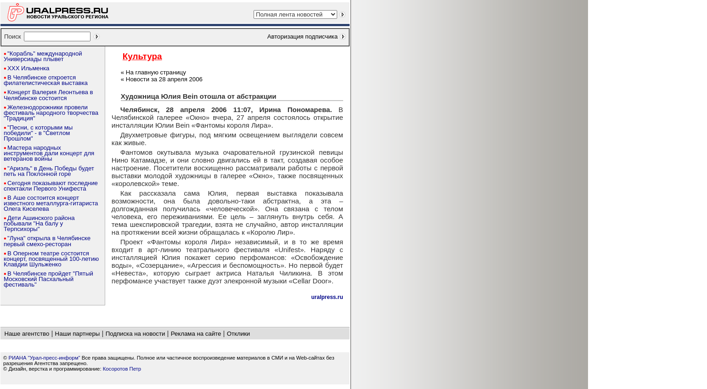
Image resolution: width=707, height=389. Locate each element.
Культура (142, 56)
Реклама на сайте (196, 333)
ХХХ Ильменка (28, 68)
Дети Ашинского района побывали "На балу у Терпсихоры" (39, 223)
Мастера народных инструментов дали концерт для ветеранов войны (49, 153)
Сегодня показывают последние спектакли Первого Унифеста (51, 186)
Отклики (238, 333)
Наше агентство (26, 333)
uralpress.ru (327, 297)
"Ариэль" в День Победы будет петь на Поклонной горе (49, 171)
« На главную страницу (153, 72)
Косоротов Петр (122, 369)
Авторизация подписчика (302, 36)
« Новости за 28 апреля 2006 (162, 79)
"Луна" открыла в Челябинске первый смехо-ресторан (47, 241)
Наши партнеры (77, 333)
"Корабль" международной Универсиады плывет (43, 56)
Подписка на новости (135, 333)
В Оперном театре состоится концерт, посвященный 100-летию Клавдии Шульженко (51, 259)
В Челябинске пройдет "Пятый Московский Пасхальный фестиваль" (48, 279)
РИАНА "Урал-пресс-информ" (44, 358)
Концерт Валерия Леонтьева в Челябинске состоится (48, 95)
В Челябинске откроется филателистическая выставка (46, 80)
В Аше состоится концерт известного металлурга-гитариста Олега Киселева (51, 203)
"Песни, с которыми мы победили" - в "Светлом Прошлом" (38, 133)
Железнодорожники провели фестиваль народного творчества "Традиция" (51, 113)
